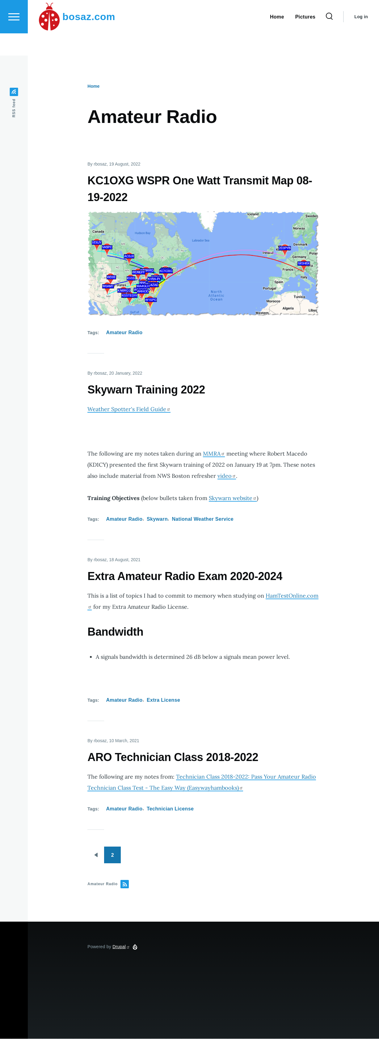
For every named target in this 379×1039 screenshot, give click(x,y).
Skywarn (157, 519)
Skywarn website (233, 498)
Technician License (170, 809)
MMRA (214, 453)
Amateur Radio (124, 332)
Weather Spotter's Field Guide (129, 409)
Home (93, 86)
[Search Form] (329, 39)
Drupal (121, 946)
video (226, 476)
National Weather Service (202, 519)
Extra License (163, 700)
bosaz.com (88, 38)
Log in (361, 38)
